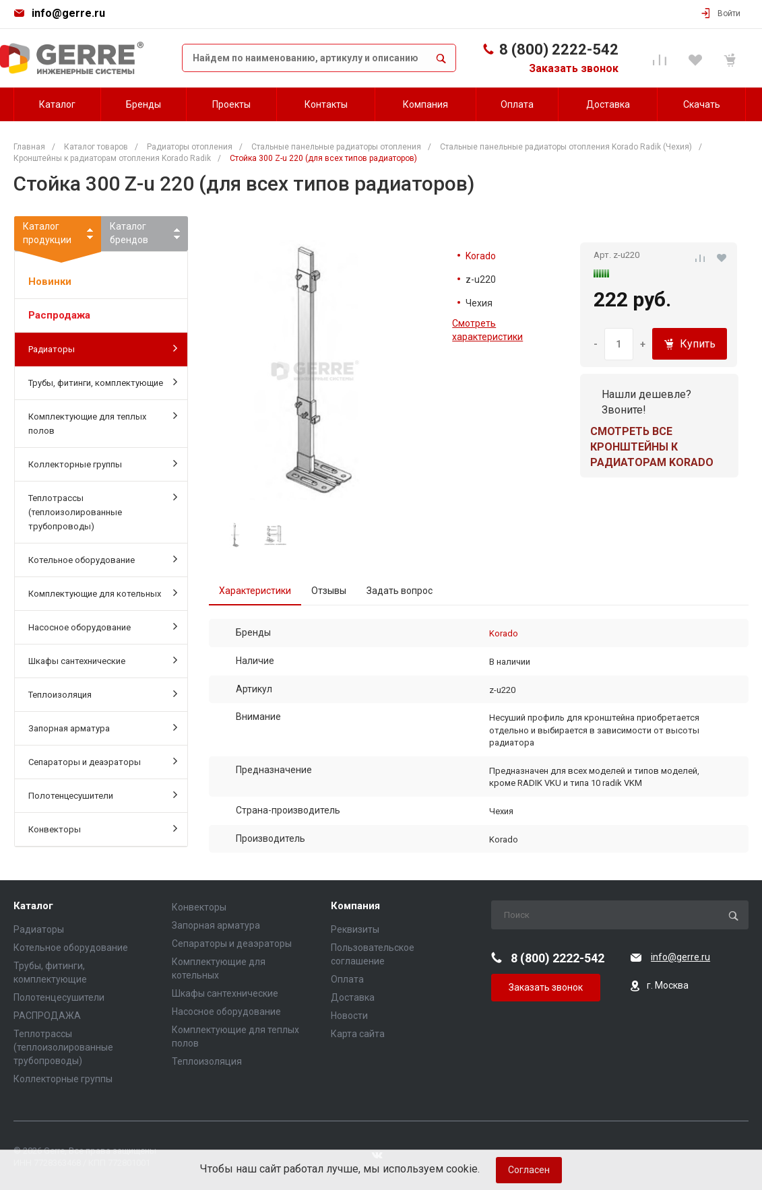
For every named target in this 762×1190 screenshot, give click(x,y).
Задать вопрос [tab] (400, 590)
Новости (349, 1015)
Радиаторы (102, 348)
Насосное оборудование (102, 626)
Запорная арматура (102, 727)
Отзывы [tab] (328, 590)
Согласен (529, 1169)
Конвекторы (102, 828)
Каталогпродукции (57, 236)
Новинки (49, 281)
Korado (481, 256)
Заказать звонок (573, 68)
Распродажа (59, 315)
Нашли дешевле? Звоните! (646, 402)
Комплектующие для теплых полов (102, 422)
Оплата (347, 979)
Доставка (353, 997)
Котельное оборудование (102, 559)
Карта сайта (358, 1033)
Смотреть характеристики (487, 330)
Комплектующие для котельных (102, 593)
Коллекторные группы (102, 463)
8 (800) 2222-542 (558, 49)
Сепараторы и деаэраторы (102, 761)
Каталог (33, 906)
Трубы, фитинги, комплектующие (102, 382)
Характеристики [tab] (255, 590)
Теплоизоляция (102, 694)
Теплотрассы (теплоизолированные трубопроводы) (102, 511)
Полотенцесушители (102, 795)
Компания (355, 906)
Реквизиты (355, 929)
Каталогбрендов (129, 233)
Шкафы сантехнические (102, 660)
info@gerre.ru (68, 13)
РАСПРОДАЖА (47, 1015)
